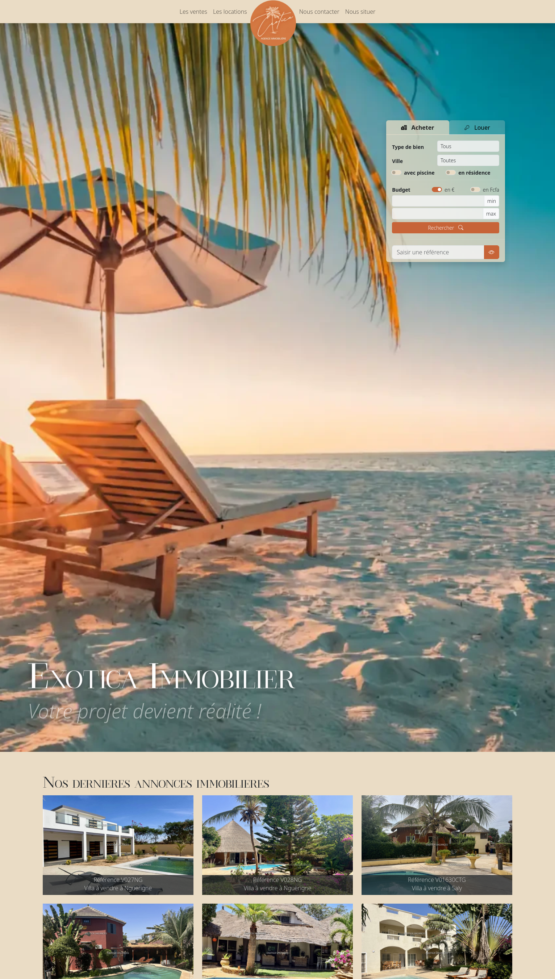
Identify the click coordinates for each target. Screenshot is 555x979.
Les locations (230, 12)
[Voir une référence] (438, 252)
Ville (397, 161)
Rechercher (445, 227)
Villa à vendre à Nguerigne (118, 893)
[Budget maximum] (437, 213)
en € (450, 189)
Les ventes (193, 12)
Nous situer (360, 12)
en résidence (474, 172)
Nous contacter (319, 12)
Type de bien (408, 146)
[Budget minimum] (438, 201)
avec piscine (419, 172)
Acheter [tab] (417, 128)
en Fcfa (491, 189)
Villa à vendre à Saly (437, 893)
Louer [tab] (477, 128)
